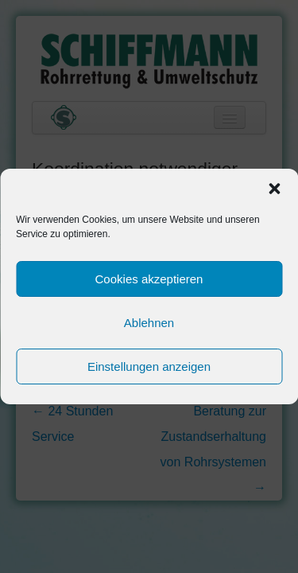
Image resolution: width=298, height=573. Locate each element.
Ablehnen (149, 322)
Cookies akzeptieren (149, 279)
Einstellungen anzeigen (149, 366)
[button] (274, 189)
